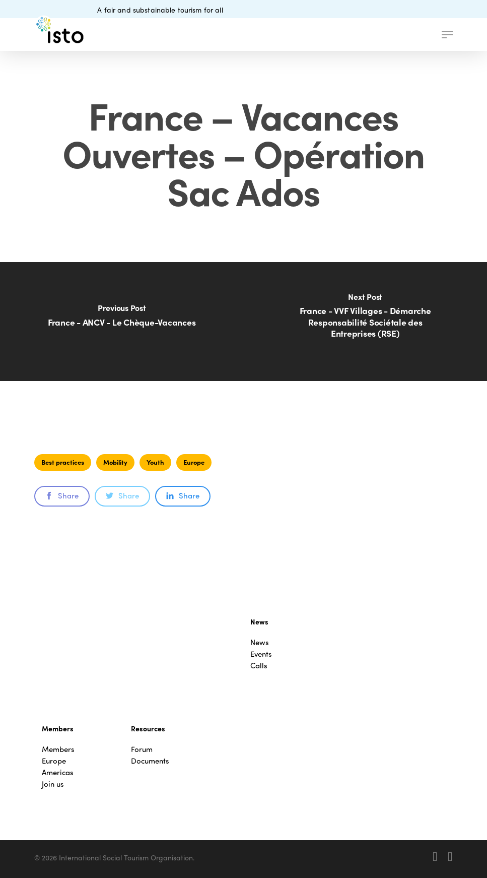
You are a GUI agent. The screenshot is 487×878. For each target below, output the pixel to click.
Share (62, 495)
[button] (447, 35)
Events (261, 654)
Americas (58, 772)
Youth (155, 462)
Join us (53, 784)
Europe (193, 462)
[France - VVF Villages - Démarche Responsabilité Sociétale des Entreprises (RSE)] (365, 321)
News (259, 642)
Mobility (115, 462)
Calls (258, 665)
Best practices (62, 462)
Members (58, 749)
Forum (142, 749)
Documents (150, 761)
